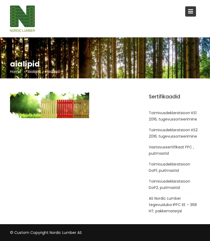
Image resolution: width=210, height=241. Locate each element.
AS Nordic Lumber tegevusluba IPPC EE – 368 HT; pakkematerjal (173, 205)
